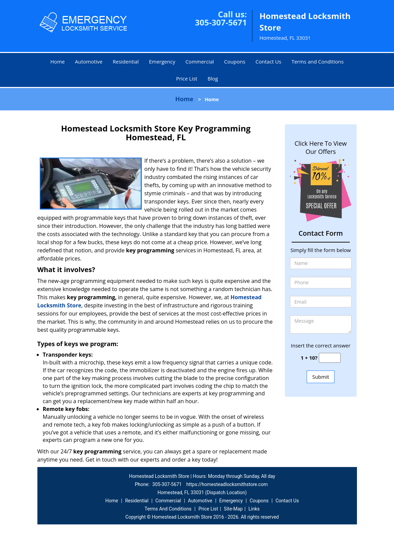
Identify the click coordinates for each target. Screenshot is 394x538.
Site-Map (233, 509)
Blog (212, 78)
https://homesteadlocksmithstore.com (227, 484)
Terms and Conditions (317, 61)
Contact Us (268, 61)
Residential (126, 61)
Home (57, 61)
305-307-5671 (221, 22)
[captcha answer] (330, 358)
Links (254, 509)
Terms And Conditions (167, 509)
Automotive (88, 61)
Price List (187, 78)
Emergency (162, 61)
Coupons (234, 61)
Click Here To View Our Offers (321, 147)
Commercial (199, 61)
